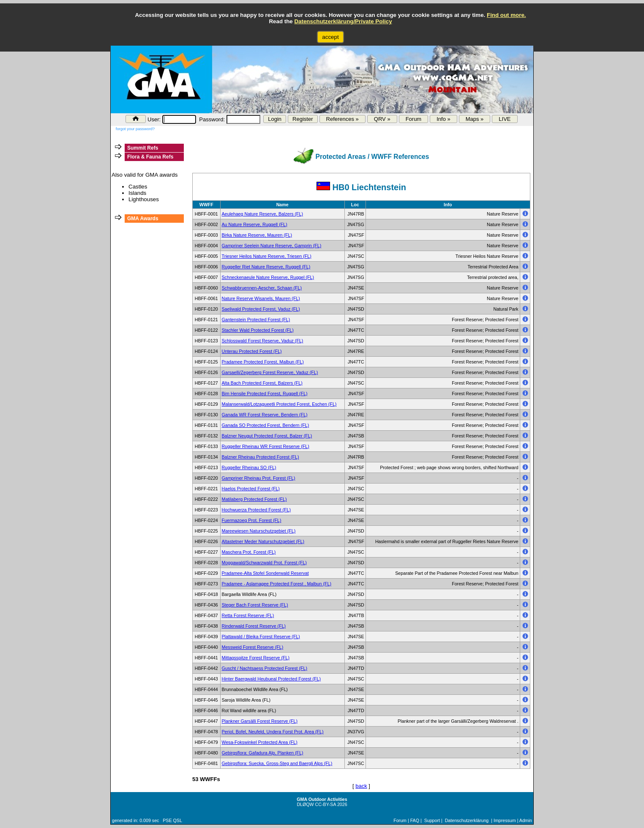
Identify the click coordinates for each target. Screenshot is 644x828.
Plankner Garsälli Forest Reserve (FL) (259, 721)
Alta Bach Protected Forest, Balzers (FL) (262, 382)
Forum (414, 119)
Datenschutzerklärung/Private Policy (343, 21)
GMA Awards (142, 218)
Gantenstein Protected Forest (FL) (256, 319)
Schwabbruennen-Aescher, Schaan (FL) (262, 287)
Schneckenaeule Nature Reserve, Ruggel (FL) (268, 277)
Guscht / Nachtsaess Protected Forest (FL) (265, 668)
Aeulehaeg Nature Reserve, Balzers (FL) (262, 213)
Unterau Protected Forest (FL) (252, 351)
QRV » (382, 119)
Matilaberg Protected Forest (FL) (254, 499)
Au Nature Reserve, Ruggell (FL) (254, 224)
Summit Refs (142, 148)
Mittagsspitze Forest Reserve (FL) (255, 657)
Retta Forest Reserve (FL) (248, 615)
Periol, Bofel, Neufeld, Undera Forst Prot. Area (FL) (273, 731)
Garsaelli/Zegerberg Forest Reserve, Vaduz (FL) (270, 372)
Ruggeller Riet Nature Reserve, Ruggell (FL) (266, 266)
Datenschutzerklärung (467, 820)
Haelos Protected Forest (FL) (251, 488)
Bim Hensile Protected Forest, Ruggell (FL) (265, 393)
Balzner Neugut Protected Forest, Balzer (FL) (267, 435)
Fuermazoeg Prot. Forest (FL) (251, 520)
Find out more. (506, 15)
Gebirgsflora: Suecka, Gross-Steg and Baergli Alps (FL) (277, 763)
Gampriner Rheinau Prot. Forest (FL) (258, 478)
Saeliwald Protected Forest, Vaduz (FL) (261, 309)
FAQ (414, 820)
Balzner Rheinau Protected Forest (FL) (260, 456)
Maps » (475, 119)
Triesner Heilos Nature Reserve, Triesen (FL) (266, 256)
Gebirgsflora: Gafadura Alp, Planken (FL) (262, 752)
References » (342, 119)
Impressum (505, 820)
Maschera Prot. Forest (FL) (249, 552)
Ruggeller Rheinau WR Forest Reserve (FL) (265, 446)
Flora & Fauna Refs (150, 157)
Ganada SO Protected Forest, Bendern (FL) (265, 425)
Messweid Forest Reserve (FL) (253, 647)
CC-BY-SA (325, 804)
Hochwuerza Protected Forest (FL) (256, 509)
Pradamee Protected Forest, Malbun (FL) (263, 361)
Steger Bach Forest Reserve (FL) (255, 604)
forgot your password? (135, 129)
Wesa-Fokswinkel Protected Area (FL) (259, 742)
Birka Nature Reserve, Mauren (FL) (257, 235)
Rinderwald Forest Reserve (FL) (254, 626)
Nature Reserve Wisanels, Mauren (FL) (261, 298)
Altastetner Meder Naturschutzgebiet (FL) (263, 541)
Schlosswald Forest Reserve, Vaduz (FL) (262, 340)
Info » (443, 119)
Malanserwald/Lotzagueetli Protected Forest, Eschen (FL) (279, 404)
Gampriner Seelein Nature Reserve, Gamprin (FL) (272, 245)
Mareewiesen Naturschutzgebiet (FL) (259, 530)
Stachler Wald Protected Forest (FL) (258, 330)
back (361, 786)
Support (432, 820)
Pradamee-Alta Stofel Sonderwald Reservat (265, 573)
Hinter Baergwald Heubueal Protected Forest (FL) (271, 678)
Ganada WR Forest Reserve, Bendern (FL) (265, 414)
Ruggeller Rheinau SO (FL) (249, 467)
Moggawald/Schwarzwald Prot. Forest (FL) (264, 562)
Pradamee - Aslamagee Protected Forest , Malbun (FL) (276, 583)
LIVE (504, 119)
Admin (525, 820)
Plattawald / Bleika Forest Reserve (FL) (261, 636)
